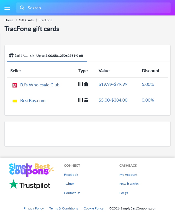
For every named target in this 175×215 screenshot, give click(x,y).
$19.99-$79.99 (113, 84)
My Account (128, 174)
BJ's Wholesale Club (40, 84)
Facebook (71, 174)
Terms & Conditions (63, 208)
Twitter (69, 184)
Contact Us (72, 193)
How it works (128, 184)
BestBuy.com (32, 100)
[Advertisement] (87, 133)
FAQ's (123, 193)
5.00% (148, 84)
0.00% (148, 99)
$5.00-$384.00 (113, 99)
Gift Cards (47, 55)
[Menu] (7, 8)
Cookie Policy (94, 208)
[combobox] (92, 8)
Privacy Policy (34, 208)
